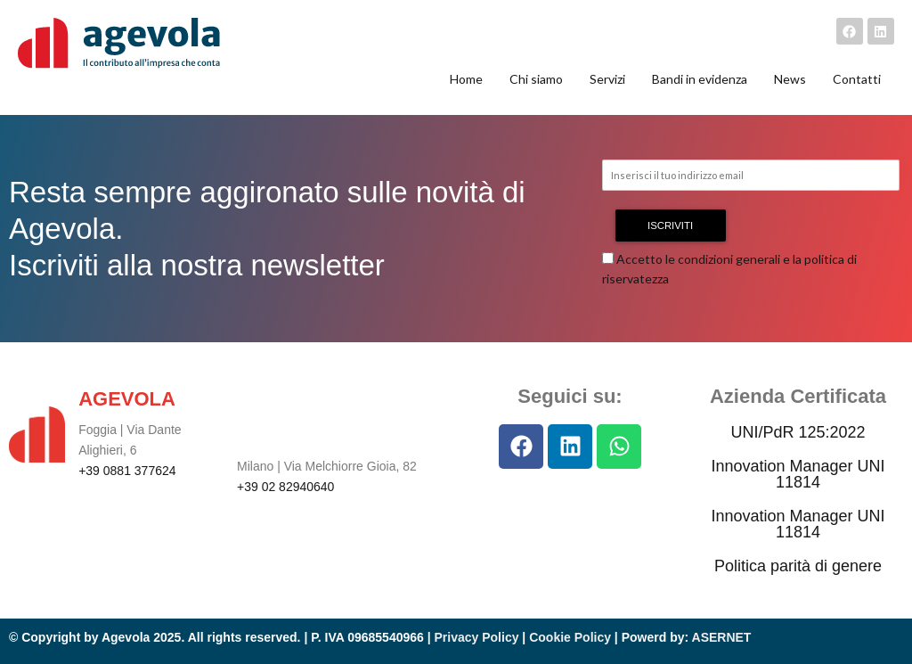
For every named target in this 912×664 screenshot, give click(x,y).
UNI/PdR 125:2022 (797, 432)
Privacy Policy (477, 637)
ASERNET (722, 637)
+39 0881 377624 (126, 470)
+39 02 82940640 (285, 487)
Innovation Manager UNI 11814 (797, 474)
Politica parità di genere (798, 566)
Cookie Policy (570, 637)
